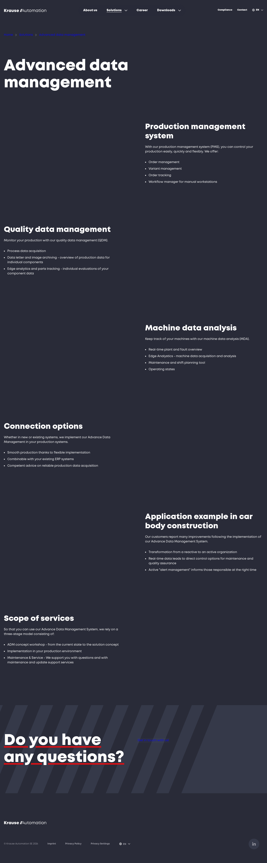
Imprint (51, 844)
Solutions (22, 34)
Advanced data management (51, 34)
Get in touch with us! (162, 744)
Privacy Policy (73, 844)
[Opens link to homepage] (25, 10)
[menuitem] (90, 10)
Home (7, 34)
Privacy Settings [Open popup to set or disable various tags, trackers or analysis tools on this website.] (100, 844)
